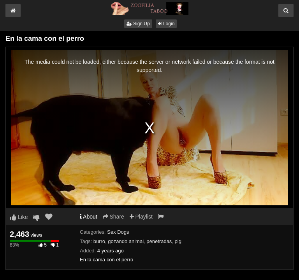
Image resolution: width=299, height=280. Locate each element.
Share (113, 217)
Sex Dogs (118, 232)
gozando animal (126, 241)
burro (99, 241)
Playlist (141, 217)
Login (166, 23)
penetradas (159, 241)
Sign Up (138, 23)
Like (19, 217)
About (88, 217)
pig (178, 241)
